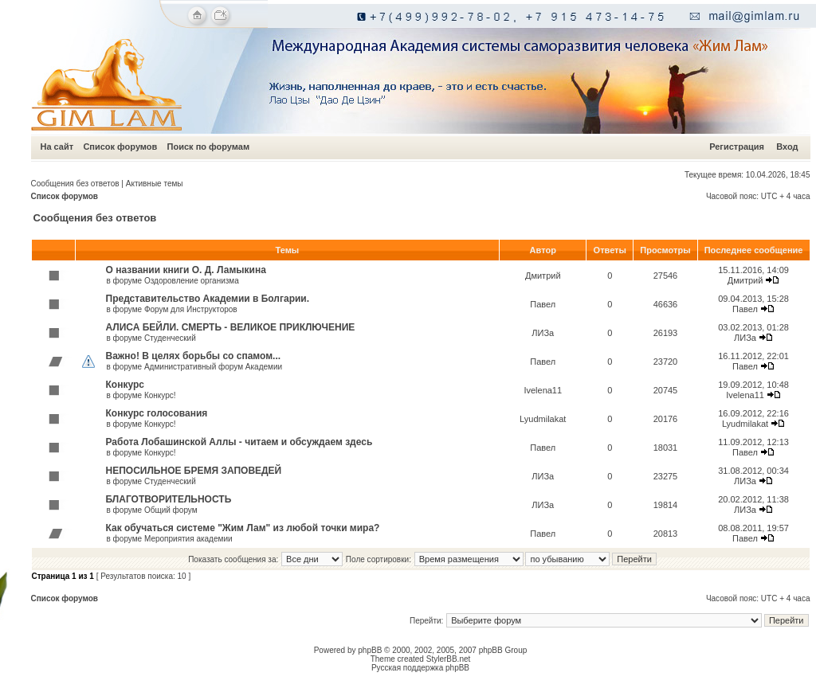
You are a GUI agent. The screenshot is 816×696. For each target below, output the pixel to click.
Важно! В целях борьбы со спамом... (193, 356)
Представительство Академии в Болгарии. (208, 298)
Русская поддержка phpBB (420, 667)
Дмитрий (543, 275)
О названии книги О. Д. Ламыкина (186, 270)
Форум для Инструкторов (190, 309)
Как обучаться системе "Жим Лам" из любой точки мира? (243, 528)
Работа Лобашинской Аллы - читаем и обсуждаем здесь (239, 442)
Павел (542, 304)
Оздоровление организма (191, 280)
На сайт (57, 146)
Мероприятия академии (188, 538)
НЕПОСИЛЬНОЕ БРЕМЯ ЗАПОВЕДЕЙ (194, 470)
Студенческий (170, 338)
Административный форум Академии (213, 366)
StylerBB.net (448, 659)
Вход (787, 146)
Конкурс (125, 384)
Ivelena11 (543, 390)
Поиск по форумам (208, 146)
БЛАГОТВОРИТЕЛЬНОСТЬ (169, 499)
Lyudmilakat (543, 419)
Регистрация (736, 146)
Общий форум (171, 510)
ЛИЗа (543, 333)
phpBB (370, 650)
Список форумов (120, 146)
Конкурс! (160, 395)
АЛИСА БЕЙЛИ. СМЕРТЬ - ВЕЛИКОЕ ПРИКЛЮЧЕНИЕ (230, 327)
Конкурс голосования (157, 413)
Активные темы (154, 183)
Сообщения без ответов (75, 183)
